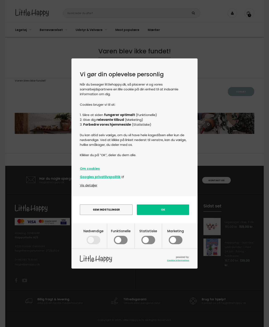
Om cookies (90, 168)
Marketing (175, 236)
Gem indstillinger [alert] (106, 209)
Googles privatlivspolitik (100, 177)
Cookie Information (178, 260)
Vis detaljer (88, 185)
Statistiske (148, 236)
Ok (163, 209)
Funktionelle (121, 236)
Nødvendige (93, 236)
